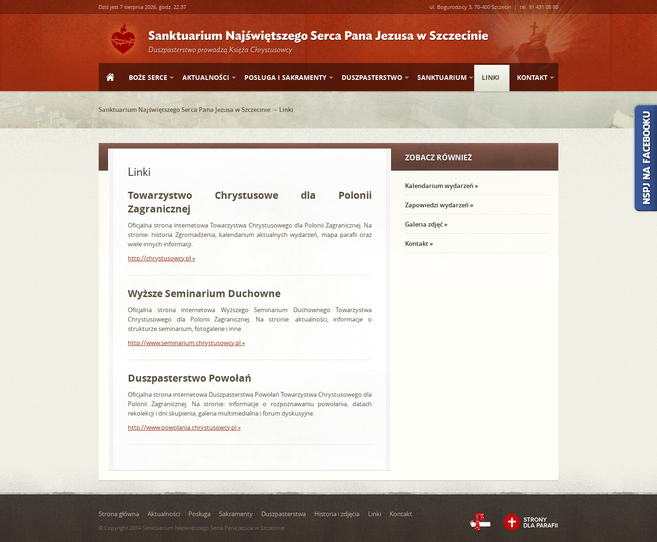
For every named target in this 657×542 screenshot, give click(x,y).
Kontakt (531, 78)
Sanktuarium (441, 78)
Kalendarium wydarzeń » (441, 185)
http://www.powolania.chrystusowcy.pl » (184, 427)
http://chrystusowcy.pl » (161, 258)
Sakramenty (236, 514)
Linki (491, 77)
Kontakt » (419, 243)
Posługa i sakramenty (285, 78)
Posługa (199, 514)
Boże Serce (147, 78)
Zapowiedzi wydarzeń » (439, 205)
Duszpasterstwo (371, 78)
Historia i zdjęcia (337, 514)
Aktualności (205, 78)
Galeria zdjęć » (426, 224)
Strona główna (110, 78)
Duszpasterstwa (283, 514)
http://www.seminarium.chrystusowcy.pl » (186, 342)
